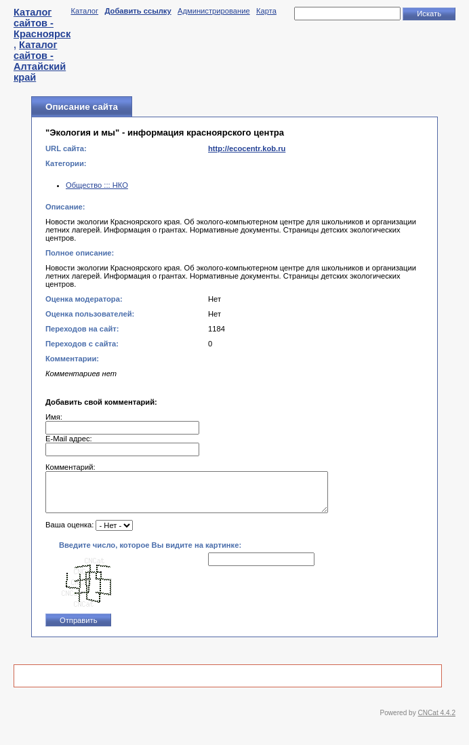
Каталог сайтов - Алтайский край (40, 61)
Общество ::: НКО (97, 185)
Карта (266, 11)
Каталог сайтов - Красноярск (42, 23)
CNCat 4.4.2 (436, 721)
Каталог (84, 11)
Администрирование (214, 11)
